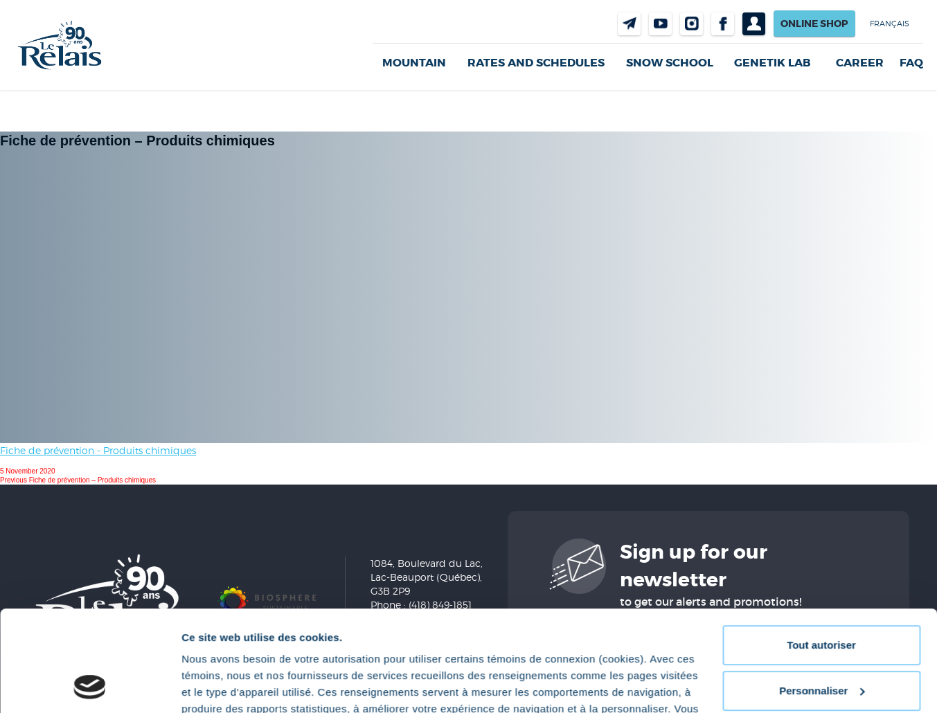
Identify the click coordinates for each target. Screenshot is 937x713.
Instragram (691, 23)
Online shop (814, 23)
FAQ (911, 63)
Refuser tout (821, 641)
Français (889, 23)
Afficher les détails (228, 686)
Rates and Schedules (536, 62)
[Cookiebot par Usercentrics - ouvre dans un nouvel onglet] (89, 686)
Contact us (629, 23)
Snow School (669, 62)
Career (860, 63)
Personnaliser (821, 596)
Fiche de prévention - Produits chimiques (98, 450)
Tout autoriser (821, 551)
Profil (753, 23)
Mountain (414, 62)
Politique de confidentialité (606, 647)
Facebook (722, 23)
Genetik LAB (772, 62)
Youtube (660, 23)
